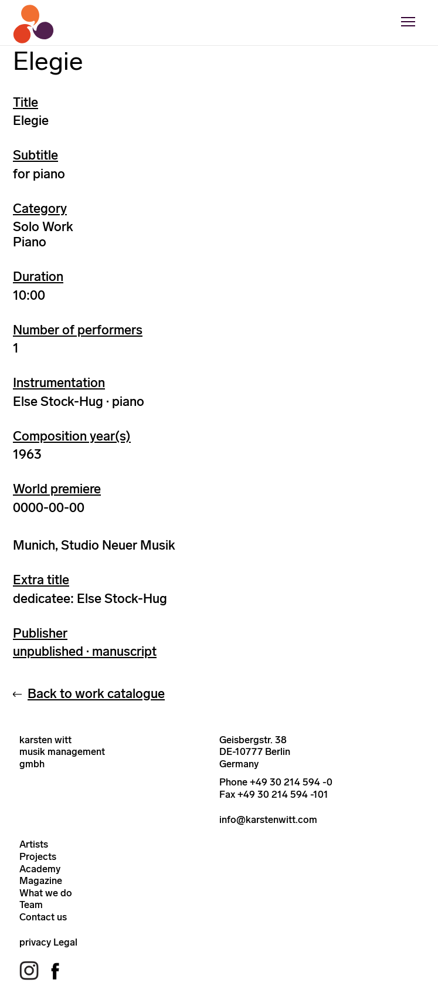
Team (31, 904)
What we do (45, 893)
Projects (37, 856)
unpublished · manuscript (85, 651)
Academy (39, 869)
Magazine (40, 880)
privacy (35, 942)
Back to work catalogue (96, 694)
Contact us (43, 917)
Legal (65, 942)
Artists (33, 844)
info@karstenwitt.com (268, 819)
